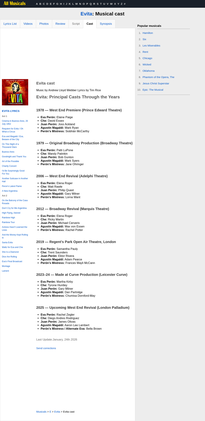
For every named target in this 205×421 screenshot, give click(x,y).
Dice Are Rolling (9, 256)
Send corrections (46, 348)
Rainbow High (8, 217)
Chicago (147, 58)
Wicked (147, 64)
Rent (145, 51)
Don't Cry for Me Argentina (14, 208)
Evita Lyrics (10, 110)
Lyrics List (10, 23)
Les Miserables (151, 45)
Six (144, 39)
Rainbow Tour (8, 222)
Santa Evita (7, 242)
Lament (5, 271)
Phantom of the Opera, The (159, 77)
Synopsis (106, 23)
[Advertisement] (67, 54)
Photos (44, 23)
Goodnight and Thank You (14, 156)
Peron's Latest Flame (12, 186)
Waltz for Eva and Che (12, 247)
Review (60, 23)
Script (76, 23)
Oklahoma (149, 70)
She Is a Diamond (10, 252)
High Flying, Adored (11, 213)
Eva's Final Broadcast (12, 261)
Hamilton (148, 32)
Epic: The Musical (153, 89)
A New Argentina (10, 191)
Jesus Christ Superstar (156, 83)
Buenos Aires (8, 152)
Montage (6, 266)
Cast (90, 23)
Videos (28, 23)
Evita (86, 13)
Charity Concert (9, 166)
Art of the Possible (10, 161)
